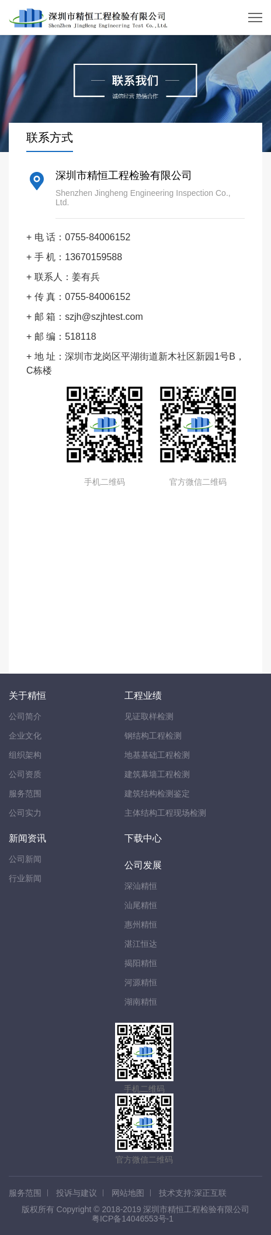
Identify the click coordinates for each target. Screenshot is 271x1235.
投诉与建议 (76, 1193)
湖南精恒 (140, 1001)
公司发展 (143, 865)
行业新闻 (25, 878)
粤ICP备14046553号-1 (132, 1218)
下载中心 (143, 838)
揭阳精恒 (140, 963)
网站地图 (128, 1193)
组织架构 (25, 755)
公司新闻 (25, 859)
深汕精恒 (140, 886)
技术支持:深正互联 (193, 1193)
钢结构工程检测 (153, 735)
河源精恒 (140, 982)
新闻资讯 (27, 838)
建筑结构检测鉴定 (157, 793)
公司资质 (25, 774)
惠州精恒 (140, 924)
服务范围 (25, 793)
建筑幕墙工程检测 (157, 774)
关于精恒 (27, 696)
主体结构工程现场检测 (165, 812)
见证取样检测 (148, 716)
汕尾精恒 (140, 905)
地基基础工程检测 (157, 755)
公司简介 (25, 716)
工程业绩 (143, 696)
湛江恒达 (140, 943)
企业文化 (25, 735)
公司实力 (25, 812)
